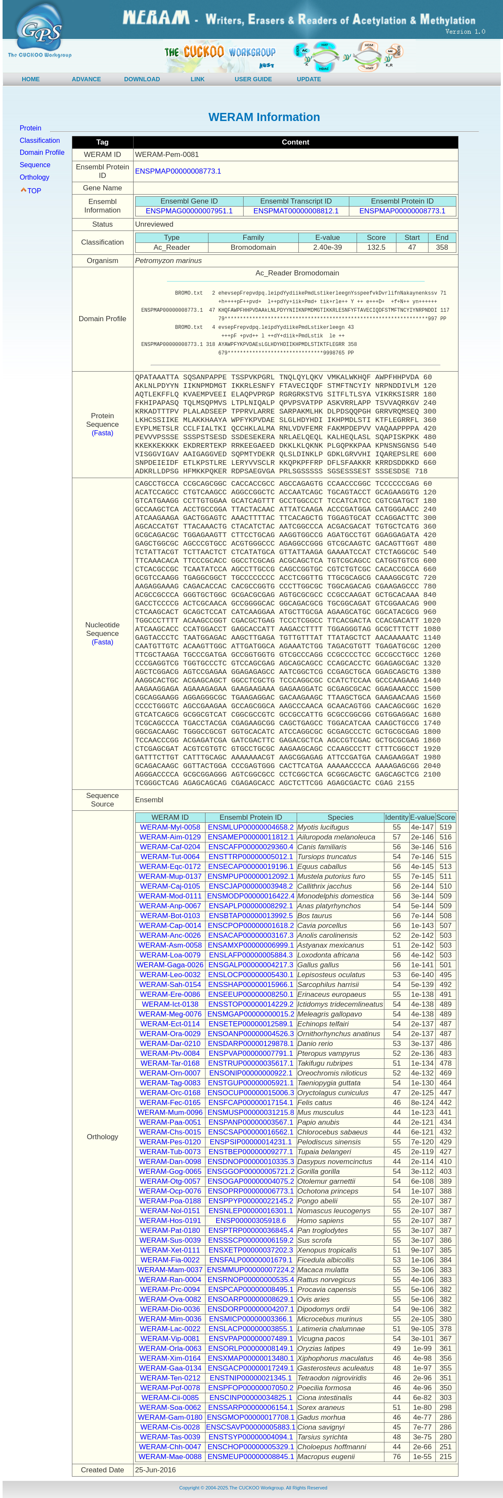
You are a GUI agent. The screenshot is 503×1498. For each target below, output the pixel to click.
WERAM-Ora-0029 (170, 1034)
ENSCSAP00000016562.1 (250, 1132)
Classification (40, 140)
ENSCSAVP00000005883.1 (251, 1427)
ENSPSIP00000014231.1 (251, 1142)
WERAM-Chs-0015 (170, 1132)
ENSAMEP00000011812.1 (251, 837)
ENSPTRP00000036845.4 (250, 1230)
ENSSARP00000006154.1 (250, 1407)
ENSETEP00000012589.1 (250, 1024)
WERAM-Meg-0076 (170, 1014)
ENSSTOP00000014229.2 (250, 1004)
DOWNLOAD (142, 79)
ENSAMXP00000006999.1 (251, 945)
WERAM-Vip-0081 (170, 1339)
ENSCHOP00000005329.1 (251, 1447)
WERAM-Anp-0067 (170, 906)
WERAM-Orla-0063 (170, 1348)
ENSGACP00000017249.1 (251, 1368)
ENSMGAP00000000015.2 (250, 1014)
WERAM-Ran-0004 (170, 1280)
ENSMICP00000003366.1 (251, 1319)
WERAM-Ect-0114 (170, 1024)
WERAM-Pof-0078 (170, 1388)
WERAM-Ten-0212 (170, 1378)
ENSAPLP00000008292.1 (251, 906)
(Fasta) (102, 433)
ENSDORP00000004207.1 (251, 1309)
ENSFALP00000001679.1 (251, 1260)
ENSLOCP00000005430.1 (250, 975)
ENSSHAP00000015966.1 (250, 985)
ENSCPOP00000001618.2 (251, 926)
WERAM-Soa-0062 (170, 1407)
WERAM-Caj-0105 (170, 886)
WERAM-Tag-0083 (170, 1083)
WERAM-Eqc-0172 (170, 867)
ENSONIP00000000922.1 (251, 1073)
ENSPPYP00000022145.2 (251, 1201)
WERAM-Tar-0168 (170, 1063)
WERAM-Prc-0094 (170, 1289)
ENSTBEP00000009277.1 (250, 1152)
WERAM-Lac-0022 (170, 1329)
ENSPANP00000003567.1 (250, 1122)
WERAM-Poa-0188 (170, 1201)
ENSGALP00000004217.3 (251, 965)
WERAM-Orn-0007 (170, 1073)
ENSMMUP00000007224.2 (251, 1270)
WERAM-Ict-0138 (170, 1004)
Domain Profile (42, 152)
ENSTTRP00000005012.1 (250, 857)
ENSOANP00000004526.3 (251, 1034)
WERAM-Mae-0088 (170, 1457)
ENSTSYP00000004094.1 (250, 1437)
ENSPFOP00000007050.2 (250, 1388)
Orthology (34, 177)
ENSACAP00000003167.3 (250, 935)
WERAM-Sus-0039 (170, 1240)
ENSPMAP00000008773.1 (178, 171)
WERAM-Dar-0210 (170, 1044)
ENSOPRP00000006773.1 (251, 1191)
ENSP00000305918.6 (251, 1221)
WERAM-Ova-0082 (170, 1299)
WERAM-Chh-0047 (170, 1447)
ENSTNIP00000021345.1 (251, 1378)
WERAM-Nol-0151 (170, 1211)
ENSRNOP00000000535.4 (251, 1280)
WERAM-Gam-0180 (170, 1417)
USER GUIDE (253, 79)
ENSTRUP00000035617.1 (250, 1063)
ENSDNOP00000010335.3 (251, 1162)
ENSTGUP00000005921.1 (251, 1083)
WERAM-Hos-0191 (170, 1221)
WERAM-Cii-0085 (170, 1398)
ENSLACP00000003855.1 (250, 1329)
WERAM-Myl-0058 (170, 827)
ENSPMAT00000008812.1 (296, 211)
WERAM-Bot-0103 (170, 916)
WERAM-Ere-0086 (170, 994)
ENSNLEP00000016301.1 (250, 1211)
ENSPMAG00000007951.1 (189, 211)
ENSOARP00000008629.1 (251, 1299)
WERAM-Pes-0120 (170, 1142)
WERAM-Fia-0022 (170, 1260)
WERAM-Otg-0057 (170, 1181)
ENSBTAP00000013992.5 (251, 916)
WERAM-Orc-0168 (170, 1093)
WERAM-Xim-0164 (170, 1358)
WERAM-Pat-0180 (170, 1230)
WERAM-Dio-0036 (170, 1309)
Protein (31, 128)
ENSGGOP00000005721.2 (251, 1171)
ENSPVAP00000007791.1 (250, 1053)
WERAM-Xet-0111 (170, 1250)
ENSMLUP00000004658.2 (251, 827)
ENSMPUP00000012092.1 (251, 876)
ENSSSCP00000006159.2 (250, 1240)
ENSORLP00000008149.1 (250, 1348)
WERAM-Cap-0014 (170, 926)
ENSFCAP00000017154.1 (250, 1103)
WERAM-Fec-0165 (170, 1103)
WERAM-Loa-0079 (170, 955)
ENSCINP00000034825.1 (250, 1398)
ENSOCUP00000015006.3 (251, 1093)
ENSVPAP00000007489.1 (250, 1339)
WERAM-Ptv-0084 (170, 1053)
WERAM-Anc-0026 (170, 935)
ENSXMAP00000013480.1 (251, 1358)
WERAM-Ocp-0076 (170, 1191)
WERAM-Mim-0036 (170, 1319)
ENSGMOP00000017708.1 (251, 1417)
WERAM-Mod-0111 (170, 896)
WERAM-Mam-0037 (169, 1270)
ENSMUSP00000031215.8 (251, 1112)
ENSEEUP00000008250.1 (250, 994)
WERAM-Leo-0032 (170, 975)
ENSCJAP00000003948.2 (251, 886)
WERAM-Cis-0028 (170, 1427)
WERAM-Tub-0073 (170, 1152)
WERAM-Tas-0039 (170, 1437)
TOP (34, 191)
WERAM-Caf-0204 (170, 847)
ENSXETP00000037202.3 (250, 1250)
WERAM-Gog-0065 (170, 1171)
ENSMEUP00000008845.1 (251, 1457)
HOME (31, 79)
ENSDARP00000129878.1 (251, 1044)
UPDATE (309, 79)
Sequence (35, 164)
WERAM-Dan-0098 (170, 1162)
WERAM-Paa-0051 (170, 1122)
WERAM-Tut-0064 (169, 857)
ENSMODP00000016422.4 (251, 896)
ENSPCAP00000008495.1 (250, 1289)
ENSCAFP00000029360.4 (250, 847)
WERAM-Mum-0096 (169, 1112)
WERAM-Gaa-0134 (170, 1368)
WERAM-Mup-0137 (170, 876)
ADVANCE (86, 79)
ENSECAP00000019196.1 (250, 867)
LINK (198, 79)
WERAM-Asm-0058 (170, 945)
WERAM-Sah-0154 (170, 985)
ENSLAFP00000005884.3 (251, 955)
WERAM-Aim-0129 (170, 837)
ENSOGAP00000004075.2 (251, 1181)
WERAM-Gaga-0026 (170, 965)
